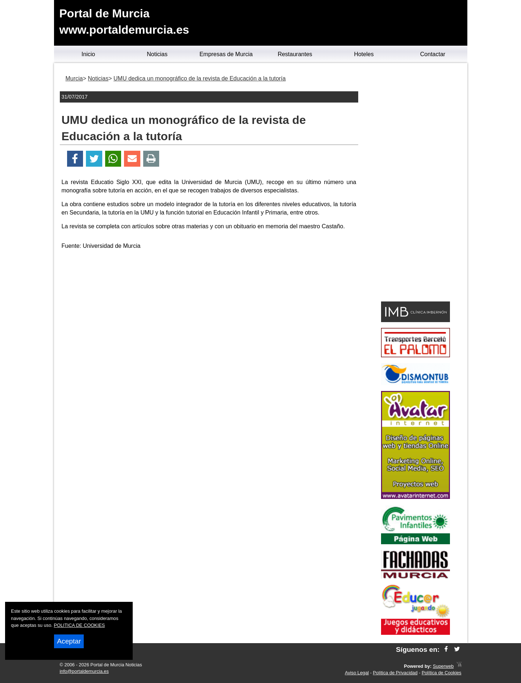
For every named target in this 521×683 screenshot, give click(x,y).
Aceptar (69, 641)
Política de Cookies (442, 672)
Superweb (443, 666)
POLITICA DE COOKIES (79, 625)
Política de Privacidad (395, 672)
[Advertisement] (209, 307)
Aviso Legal (357, 672)
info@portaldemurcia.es (84, 671)
